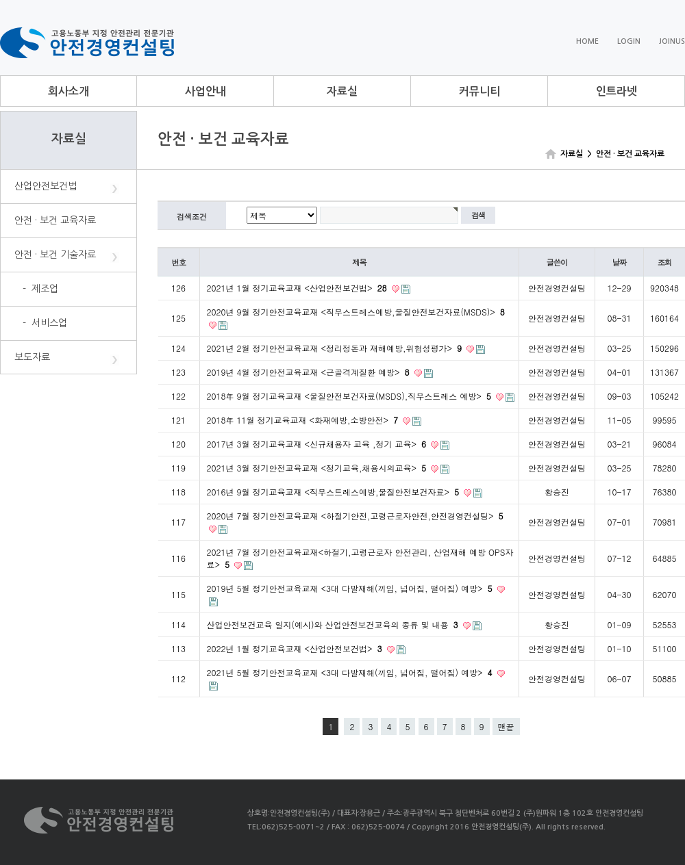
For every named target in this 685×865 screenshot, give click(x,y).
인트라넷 (616, 91)
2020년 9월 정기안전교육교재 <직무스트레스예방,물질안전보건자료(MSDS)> (356, 312)
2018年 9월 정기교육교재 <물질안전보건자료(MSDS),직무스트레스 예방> (350, 396)
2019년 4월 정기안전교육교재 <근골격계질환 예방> (309, 372)
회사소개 (68, 91)
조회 (665, 262)
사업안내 (205, 91)
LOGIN (628, 41)
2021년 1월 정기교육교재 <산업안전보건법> (298, 288)
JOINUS (672, 41)
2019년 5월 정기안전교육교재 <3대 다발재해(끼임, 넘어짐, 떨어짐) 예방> (351, 588)
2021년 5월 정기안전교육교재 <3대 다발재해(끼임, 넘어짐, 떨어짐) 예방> (351, 672)
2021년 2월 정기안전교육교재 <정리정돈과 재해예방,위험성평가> (336, 348)
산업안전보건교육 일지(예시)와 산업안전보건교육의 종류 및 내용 (334, 624)
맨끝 (506, 726)
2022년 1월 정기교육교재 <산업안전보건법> (296, 648)
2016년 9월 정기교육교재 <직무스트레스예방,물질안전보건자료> (334, 492)
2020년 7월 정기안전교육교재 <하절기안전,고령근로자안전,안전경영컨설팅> (355, 515)
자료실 (342, 91)
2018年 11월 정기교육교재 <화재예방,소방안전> (304, 420)
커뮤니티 (479, 91)
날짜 (619, 262)
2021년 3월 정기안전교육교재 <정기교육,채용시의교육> (318, 468)
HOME (587, 41)
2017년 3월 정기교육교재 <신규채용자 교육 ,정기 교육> (318, 444)
